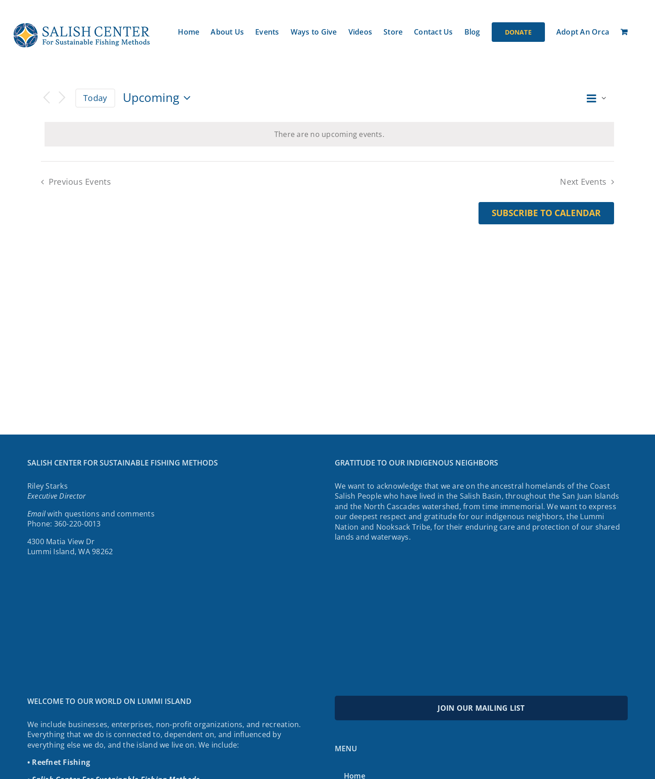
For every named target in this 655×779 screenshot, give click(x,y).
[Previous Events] (46, 98)
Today (95, 97)
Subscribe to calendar (546, 213)
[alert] (329, 134)
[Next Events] (61, 98)
